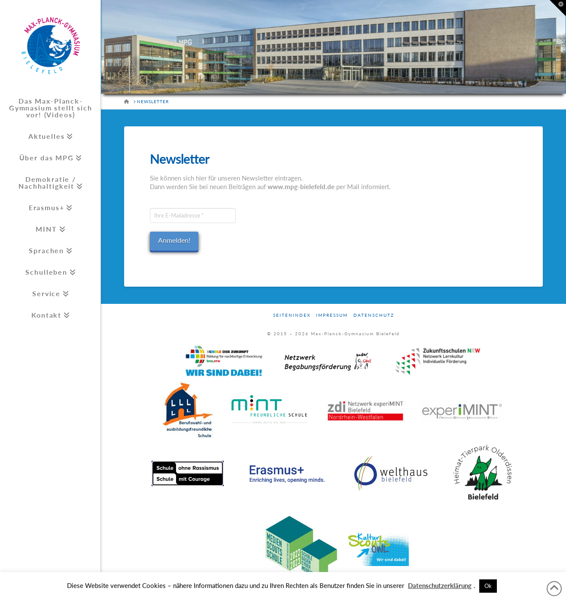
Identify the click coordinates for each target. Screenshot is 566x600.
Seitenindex (291, 315)
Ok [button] (488, 585)
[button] (558, 8)
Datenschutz (373, 315)
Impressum (332, 315)
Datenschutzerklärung (440, 585)
